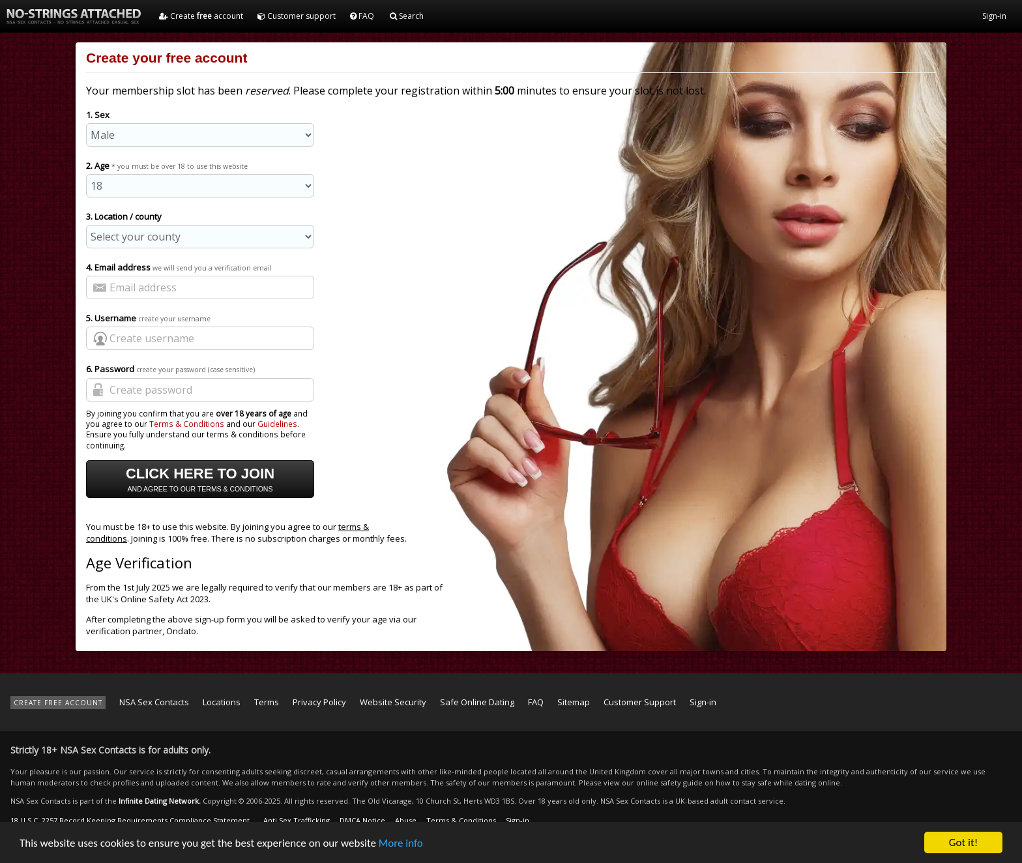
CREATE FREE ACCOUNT (58, 702)
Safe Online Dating (477, 702)
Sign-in (994, 16)
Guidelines (277, 423)
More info (401, 843)
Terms (266, 702)
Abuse (405, 820)
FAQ (362, 16)
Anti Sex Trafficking (296, 820)
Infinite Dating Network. (160, 801)
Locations (222, 702)
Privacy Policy (319, 702)
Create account (201, 16)
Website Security (393, 702)
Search (407, 16)
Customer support (296, 16)
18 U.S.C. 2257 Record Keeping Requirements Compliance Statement (130, 820)
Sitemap (573, 702)
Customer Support (640, 702)
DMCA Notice (362, 820)
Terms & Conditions (186, 423)
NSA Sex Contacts (154, 702)
